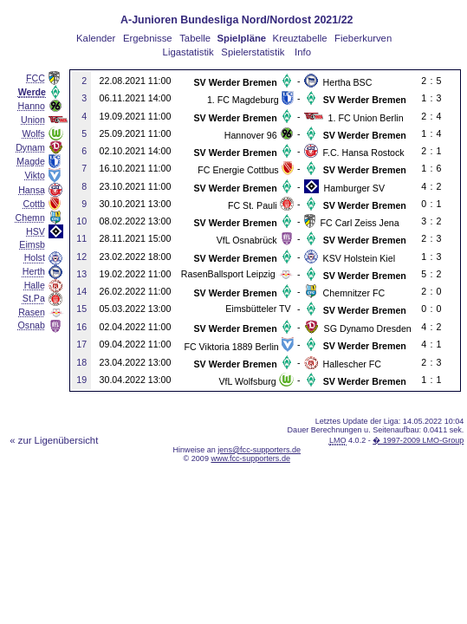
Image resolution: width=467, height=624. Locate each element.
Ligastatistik (188, 52)
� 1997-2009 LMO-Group (418, 440)
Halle (34, 285)
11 (81, 238)
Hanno (31, 106)
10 (81, 221)
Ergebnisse (147, 38)
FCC (35, 78)
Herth (34, 271)
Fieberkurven (363, 38)
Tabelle (195, 38)
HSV (35, 231)
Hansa (31, 190)
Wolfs (33, 133)
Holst (34, 257)
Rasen (31, 312)
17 (81, 344)
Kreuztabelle (300, 38)
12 (81, 256)
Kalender (95, 38)
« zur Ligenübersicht (54, 440)
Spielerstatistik (252, 52)
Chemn (30, 217)
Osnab (31, 325)
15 (81, 308)
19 (81, 379)
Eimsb (32, 244)
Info (303, 52)
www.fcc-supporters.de (250, 458)
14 (81, 291)
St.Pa (34, 298)
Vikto (34, 175)
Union (33, 119)
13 (81, 274)
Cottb (33, 203)
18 (81, 362)
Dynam (30, 147)
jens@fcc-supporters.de (259, 449)
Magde (30, 161)
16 (81, 327)
